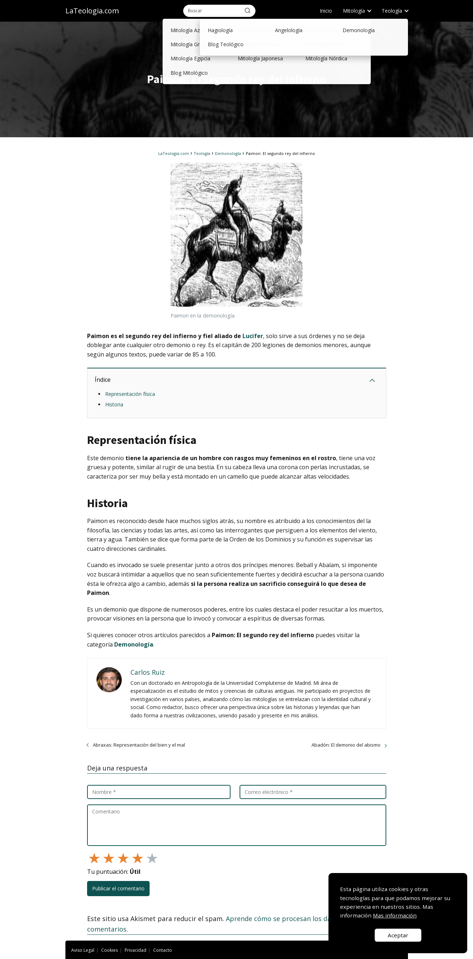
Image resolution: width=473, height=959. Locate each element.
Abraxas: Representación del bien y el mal (139, 745)
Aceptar (398, 935)
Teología (392, 10)
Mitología (354, 10)
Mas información (395, 915)
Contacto (162, 950)
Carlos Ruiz (147, 672)
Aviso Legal (82, 950)
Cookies (109, 950)
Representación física (130, 393)
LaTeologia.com (92, 11)
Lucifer (252, 336)
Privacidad (135, 950)
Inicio (326, 10)
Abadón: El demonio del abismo (345, 745)
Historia (114, 404)
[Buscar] (247, 10)
